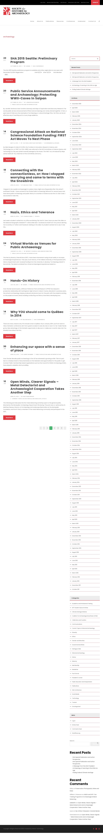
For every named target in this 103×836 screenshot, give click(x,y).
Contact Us (92, 21)
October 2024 (76, 133)
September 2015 (76, 401)
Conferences (70, 21)
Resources (60, 21)
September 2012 (76, 549)
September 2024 (77, 137)
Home (32, 21)
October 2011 (75, 590)
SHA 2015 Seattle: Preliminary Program (33, 61)
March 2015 (75, 425)
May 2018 (74, 294)
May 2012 (74, 565)
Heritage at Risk (76, 649)
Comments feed (77, 730)
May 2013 (74, 516)
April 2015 (74, 421)
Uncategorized (76, 707)
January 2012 (75, 582)
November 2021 (76, 191)
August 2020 (75, 228)
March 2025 (75, 113)
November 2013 (76, 491)
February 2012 (76, 578)
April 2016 (74, 372)
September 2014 (76, 450)
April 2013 (74, 520)
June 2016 (75, 368)
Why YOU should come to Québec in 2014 (36, 314)
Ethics (37, 217)
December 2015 (76, 388)
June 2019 (75, 265)
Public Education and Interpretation (24, 105)
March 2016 (75, 376)
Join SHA (42, 2)
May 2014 (74, 466)
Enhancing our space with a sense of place (37, 349)
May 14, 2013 (14, 320)
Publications (50, 21)
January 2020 (76, 244)
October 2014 (76, 446)
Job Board (63, 2)
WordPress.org (76, 734)
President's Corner (77, 678)
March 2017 (75, 335)
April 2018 (74, 298)
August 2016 (75, 359)
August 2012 (75, 553)
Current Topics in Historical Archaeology (26, 399)
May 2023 (74, 162)
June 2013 (75, 512)
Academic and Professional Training (82, 604)
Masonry (74, 662)
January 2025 (76, 121)
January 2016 (75, 384)
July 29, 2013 (14, 285)
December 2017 (76, 310)
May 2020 (75, 236)
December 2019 (76, 248)
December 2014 (76, 438)
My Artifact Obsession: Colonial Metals (87, 814)
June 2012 (75, 561)
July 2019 (74, 261)
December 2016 (76, 347)
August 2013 (75, 504)
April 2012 (74, 569)
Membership (75, 666)
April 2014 (74, 471)
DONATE (95, 2)
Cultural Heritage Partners (32, 144)
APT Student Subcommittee (80, 608)
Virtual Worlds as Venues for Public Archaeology (33, 246)
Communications (77, 625)
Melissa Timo (27, 186)
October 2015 (76, 397)
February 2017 (76, 339)
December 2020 (76, 224)
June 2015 (75, 413)
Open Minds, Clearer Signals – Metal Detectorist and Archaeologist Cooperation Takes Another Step (37, 387)
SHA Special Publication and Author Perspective (85, 74)
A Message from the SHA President (82, 82)
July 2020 (74, 232)
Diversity (74, 633)
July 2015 (74, 409)
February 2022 (76, 187)
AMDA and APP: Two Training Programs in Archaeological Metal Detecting (83, 800)
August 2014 (75, 454)
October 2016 (76, 355)
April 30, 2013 (14, 355)
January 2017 (75, 343)
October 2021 (76, 195)
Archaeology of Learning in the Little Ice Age (84, 86)
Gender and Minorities (78, 641)
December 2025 (76, 104)
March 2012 (75, 573)
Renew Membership (53, 2)
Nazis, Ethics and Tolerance (32, 213)
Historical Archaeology (78, 654)
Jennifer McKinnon (32, 103)
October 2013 (76, 495)
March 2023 (75, 166)
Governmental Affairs (51, 144)
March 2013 (75, 524)
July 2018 (74, 285)
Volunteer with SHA (73, 2)
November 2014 (76, 442)
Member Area (85, 2)
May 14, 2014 (14, 144)
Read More (9, 81)
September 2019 (76, 252)
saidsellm (73, 806)
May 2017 (74, 327)
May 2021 (74, 207)
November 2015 (76, 392)
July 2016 (74, 364)
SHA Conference (38, 67)
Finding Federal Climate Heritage (81, 90)
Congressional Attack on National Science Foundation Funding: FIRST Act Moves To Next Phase (38, 136)
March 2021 (75, 215)
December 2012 (76, 536)
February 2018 (76, 306)
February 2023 (76, 170)
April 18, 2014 (14, 186)
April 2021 (74, 211)
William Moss (27, 320)
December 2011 (76, 586)
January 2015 (75, 434)
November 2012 (76, 541)
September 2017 (76, 318)
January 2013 (75, 532)
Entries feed (75, 725)
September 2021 (76, 199)
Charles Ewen (28, 217)
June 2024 (75, 141)
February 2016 (76, 380)
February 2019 (76, 277)
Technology (75, 699)
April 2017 (74, 331)
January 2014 (76, 483)
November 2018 (76, 281)
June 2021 (75, 203)
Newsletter (75, 670)
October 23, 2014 (16, 67)
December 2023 (76, 145)
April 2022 (74, 183)
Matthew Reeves (28, 397)
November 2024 (76, 129)
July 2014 (74, 458)
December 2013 (76, 487)
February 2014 (76, 479)
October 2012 (76, 545)
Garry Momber (28, 355)
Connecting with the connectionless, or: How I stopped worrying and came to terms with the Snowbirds (37, 176)
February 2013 (76, 528)
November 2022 (76, 174)
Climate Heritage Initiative (79, 612)
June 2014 (75, 462)
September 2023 (77, 150)
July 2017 (74, 322)
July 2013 (74, 508)
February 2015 (76, 429)
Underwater (81, 21)
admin (28, 67)
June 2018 (75, 290)
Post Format (75, 674)
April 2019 (74, 273)
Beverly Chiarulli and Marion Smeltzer (39, 252)
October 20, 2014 (16, 103)
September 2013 (76, 499)
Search (72, 741)
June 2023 (75, 158)
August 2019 (75, 257)
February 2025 (76, 117)
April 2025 (74, 108)
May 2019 (74, 269)
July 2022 (74, 178)
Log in (73, 721)
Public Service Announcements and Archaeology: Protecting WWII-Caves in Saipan (35, 95)
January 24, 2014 (15, 252)
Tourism (74, 703)
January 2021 (75, 220)
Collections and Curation (79, 621)
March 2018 (75, 302)
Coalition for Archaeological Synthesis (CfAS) (85, 617)
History (74, 658)
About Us (40, 21)
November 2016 (76, 351)
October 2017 (76, 314)
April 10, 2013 (14, 397)
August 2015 (75, 405)
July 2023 (74, 154)
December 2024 (76, 125)
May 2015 (74, 417)
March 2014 (75, 475)
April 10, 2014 (14, 217)
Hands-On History (24, 281)
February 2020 (76, 240)
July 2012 (74, 557)
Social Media (75, 695)
